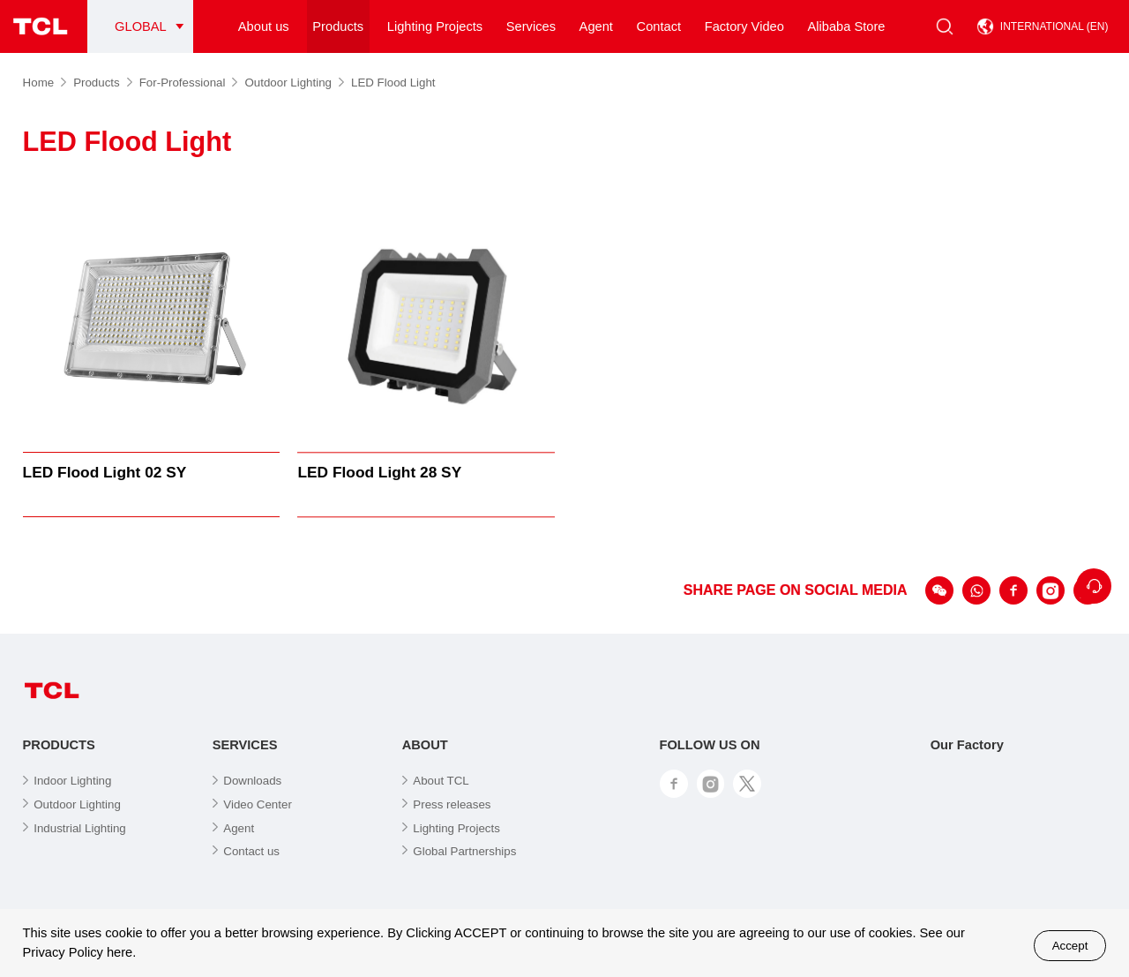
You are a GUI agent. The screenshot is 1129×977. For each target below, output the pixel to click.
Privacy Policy (63, 952)
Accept (1070, 945)
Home (45, 82)
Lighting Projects (434, 26)
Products (337, 26)
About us (263, 26)
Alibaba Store (846, 26)
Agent (596, 26)
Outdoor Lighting (294, 82)
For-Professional (188, 82)
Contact (659, 26)
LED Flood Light (393, 82)
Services (531, 26)
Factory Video (744, 26)
